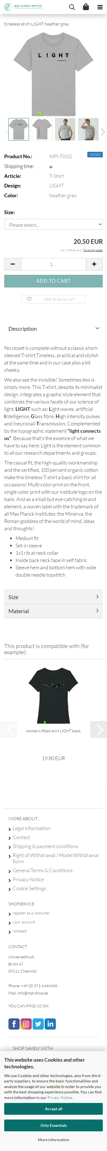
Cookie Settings (29, 888)
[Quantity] (53, 264)
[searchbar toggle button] (72, 7)
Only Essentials (53, 1125)
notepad (20, 930)
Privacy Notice (59, 1097)
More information (53, 1139)
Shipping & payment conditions (45, 846)
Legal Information (31, 828)
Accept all (53, 1108)
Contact (21, 837)
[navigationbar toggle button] (100, 7)
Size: (9, 212)
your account (24, 921)
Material (18, 611)
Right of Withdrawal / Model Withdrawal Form (56, 858)
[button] (101, 132)
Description (22, 328)
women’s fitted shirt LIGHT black (53, 730)
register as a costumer (31, 912)
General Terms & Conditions (43, 870)
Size (13, 596)
